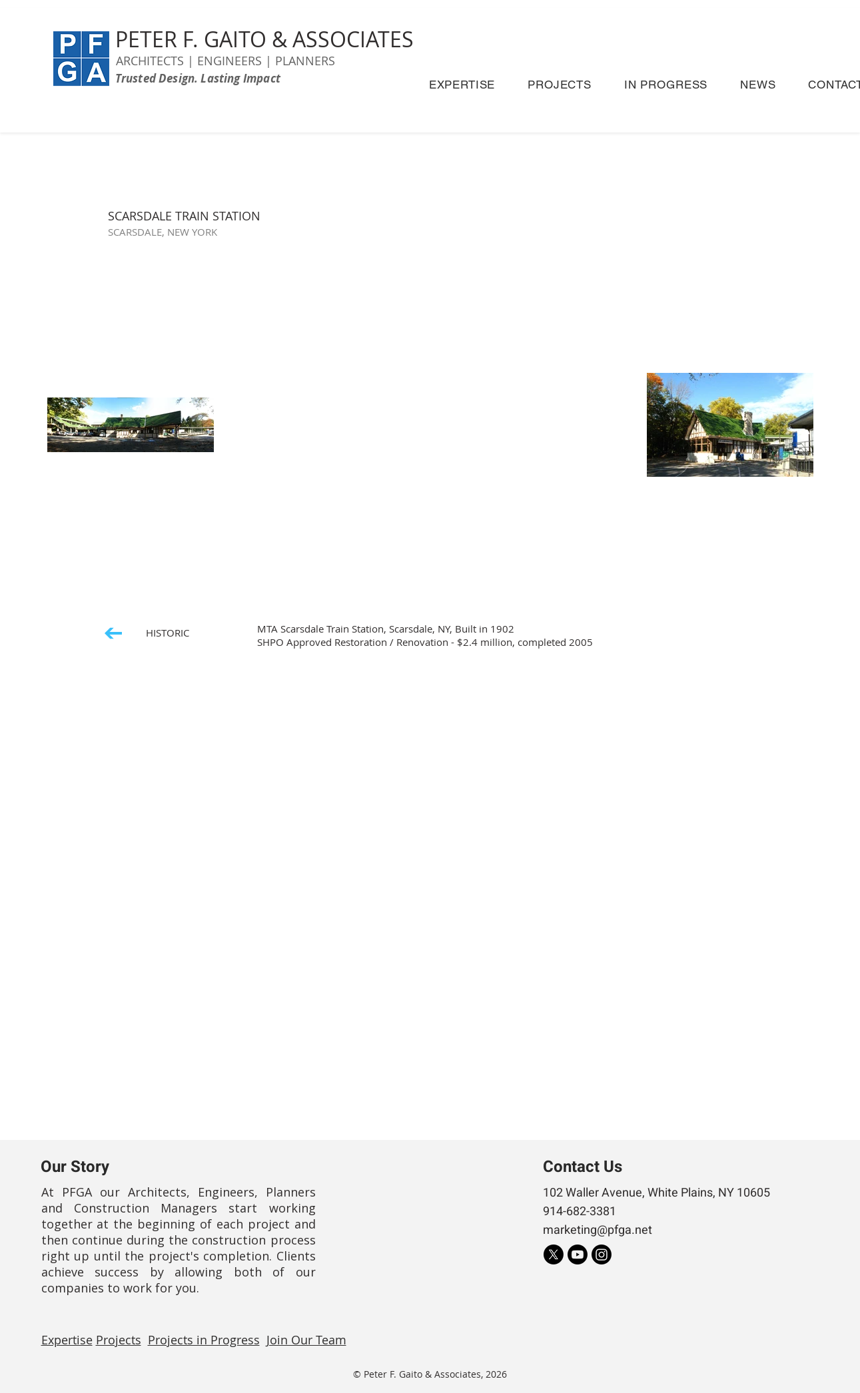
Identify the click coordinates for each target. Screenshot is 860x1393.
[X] (554, 1254)
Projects (118, 1340)
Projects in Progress (204, 1340)
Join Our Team (306, 1340)
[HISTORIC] (147, 633)
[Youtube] (578, 1254)
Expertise (67, 1340)
